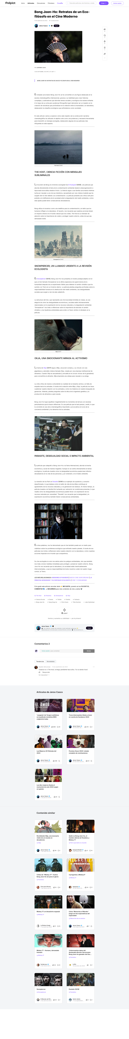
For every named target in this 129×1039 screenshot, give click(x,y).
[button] (94, 667)
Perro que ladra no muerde (77, 842)
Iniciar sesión (117, 3)
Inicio (23, 3)
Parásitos (40, 879)
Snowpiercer (41, 992)
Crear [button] (103, 3)
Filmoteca (51, 3)
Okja (39, 842)
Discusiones (41, 3)
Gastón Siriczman (44, 667)
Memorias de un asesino (77, 918)
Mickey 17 (72, 877)
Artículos (31, 3)
